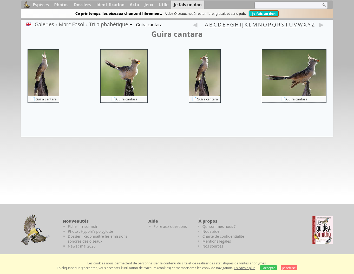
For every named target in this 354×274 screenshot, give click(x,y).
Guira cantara (45, 99)
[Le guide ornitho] (322, 230)
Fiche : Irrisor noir (82, 226)
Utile (163, 5)
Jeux (149, 5)
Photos (61, 5)
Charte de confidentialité (223, 236)
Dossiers (82, 5)
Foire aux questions (170, 226)
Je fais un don (264, 13)
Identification (110, 5)
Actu (134, 5)
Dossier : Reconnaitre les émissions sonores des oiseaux (97, 239)
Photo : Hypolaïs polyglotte (90, 231)
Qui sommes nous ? (219, 226)
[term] (284, 5)
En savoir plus (244, 267)
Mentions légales (216, 241)
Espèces (41, 5)
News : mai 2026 (82, 246)
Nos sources (212, 246)
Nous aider (211, 231)
